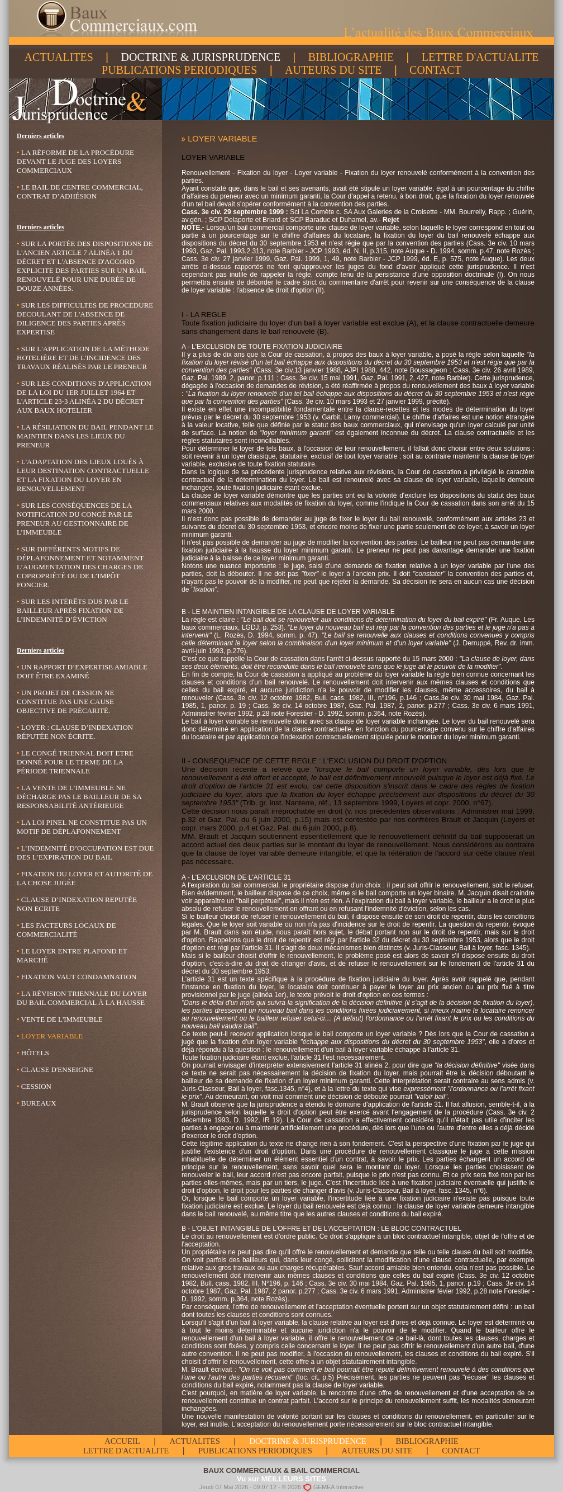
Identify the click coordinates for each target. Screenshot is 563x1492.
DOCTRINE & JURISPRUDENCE (201, 57)
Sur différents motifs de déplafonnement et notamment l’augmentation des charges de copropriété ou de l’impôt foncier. (80, 567)
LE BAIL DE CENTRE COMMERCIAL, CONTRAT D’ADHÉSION (80, 191)
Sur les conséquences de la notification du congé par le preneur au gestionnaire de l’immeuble (74, 518)
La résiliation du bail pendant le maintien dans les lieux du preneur (85, 436)
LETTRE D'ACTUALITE (480, 57)
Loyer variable (50, 1036)
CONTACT (435, 70)
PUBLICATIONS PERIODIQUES (179, 70)
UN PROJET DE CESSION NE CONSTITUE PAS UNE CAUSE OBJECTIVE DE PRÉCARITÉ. (65, 701)
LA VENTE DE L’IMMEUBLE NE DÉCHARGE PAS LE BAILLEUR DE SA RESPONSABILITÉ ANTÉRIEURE (79, 796)
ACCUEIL (122, 1441)
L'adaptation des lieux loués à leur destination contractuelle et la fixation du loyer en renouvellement (83, 475)
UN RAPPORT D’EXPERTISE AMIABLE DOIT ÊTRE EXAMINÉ (82, 671)
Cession (34, 1086)
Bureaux (36, 1103)
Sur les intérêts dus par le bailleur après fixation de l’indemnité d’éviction (72, 610)
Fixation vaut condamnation (76, 976)
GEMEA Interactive (338, 1486)
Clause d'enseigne (55, 1069)
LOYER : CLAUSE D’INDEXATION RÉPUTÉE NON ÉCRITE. (75, 731)
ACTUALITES (59, 57)
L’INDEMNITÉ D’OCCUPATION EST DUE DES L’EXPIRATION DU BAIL (85, 852)
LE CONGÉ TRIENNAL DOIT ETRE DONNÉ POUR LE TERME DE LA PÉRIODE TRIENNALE (75, 762)
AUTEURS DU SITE (333, 70)
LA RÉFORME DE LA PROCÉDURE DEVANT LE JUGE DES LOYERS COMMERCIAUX (75, 161)
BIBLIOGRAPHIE (351, 57)
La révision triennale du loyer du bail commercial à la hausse (82, 998)
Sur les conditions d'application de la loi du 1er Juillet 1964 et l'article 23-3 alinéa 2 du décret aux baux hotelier (84, 396)
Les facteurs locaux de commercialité (66, 929)
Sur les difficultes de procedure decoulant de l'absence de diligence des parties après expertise (85, 318)
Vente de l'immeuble (60, 1019)
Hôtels (33, 1053)
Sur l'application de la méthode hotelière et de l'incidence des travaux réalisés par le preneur (83, 357)
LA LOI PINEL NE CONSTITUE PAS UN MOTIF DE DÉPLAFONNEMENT (82, 826)
